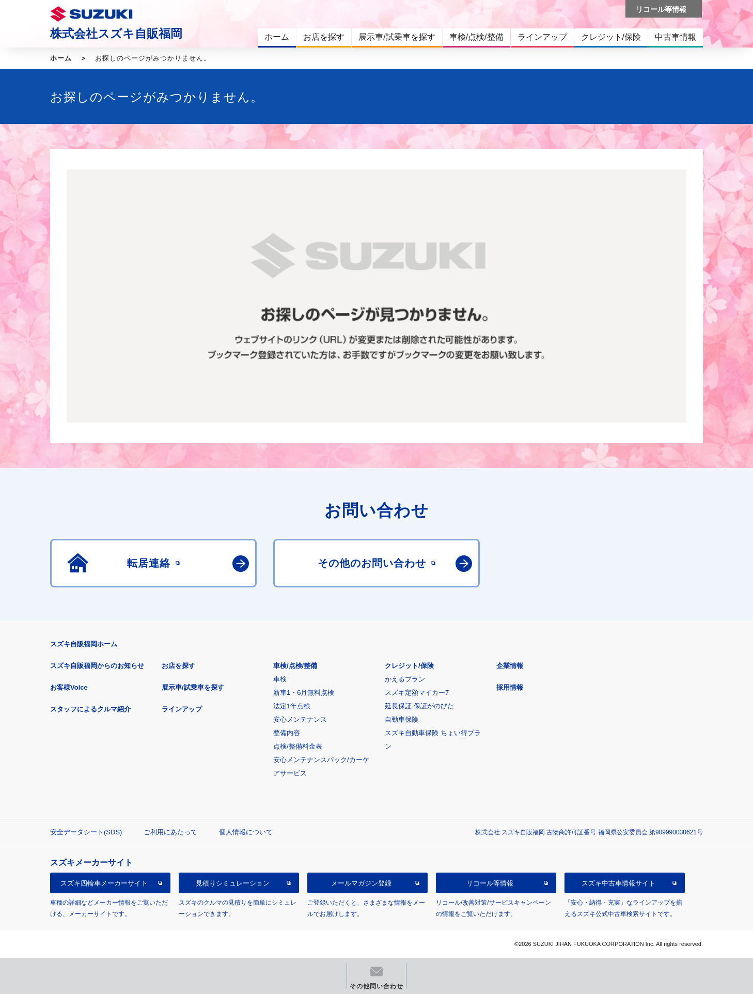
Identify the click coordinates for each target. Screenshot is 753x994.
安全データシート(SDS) (86, 832)
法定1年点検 (291, 706)
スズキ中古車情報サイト (618, 883)
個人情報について (246, 832)
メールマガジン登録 (361, 883)
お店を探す (178, 666)
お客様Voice (69, 687)
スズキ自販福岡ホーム (83, 644)
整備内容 (286, 733)
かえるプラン (405, 679)
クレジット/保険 (409, 666)
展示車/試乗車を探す (193, 687)
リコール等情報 (489, 883)
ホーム (61, 58)
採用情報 (509, 687)
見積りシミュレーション (233, 883)
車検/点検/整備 (295, 666)
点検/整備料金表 (297, 746)
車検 (280, 679)
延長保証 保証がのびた (419, 706)
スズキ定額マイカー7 (417, 692)
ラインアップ (182, 709)
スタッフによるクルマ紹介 (90, 709)
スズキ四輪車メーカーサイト (104, 883)
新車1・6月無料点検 (303, 692)
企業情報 (509, 666)
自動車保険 (401, 719)
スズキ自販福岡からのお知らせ (97, 666)
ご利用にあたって (170, 832)
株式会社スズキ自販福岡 (116, 33)
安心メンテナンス (300, 719)
